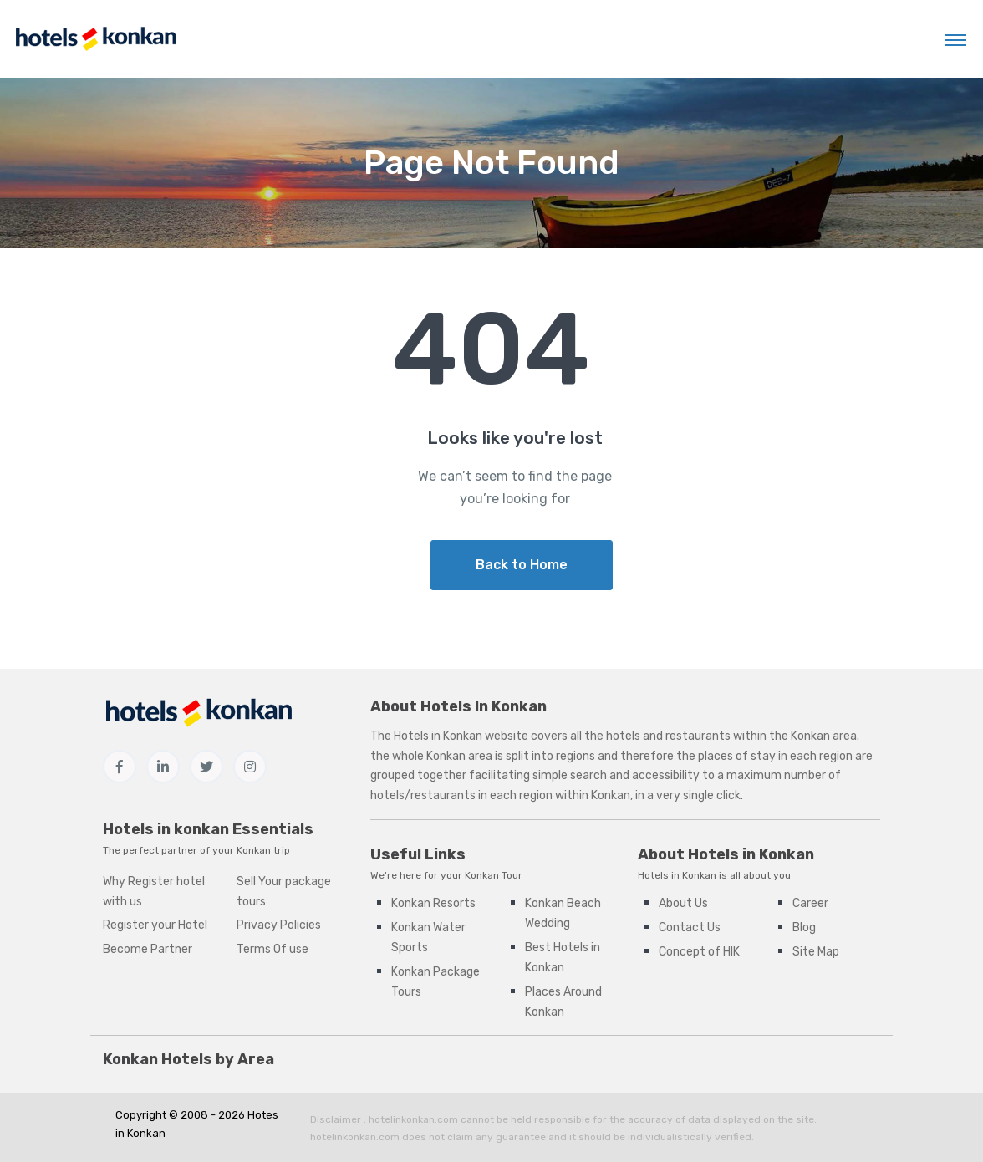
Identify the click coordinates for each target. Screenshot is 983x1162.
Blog (804, 927)
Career (810, 903)
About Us (683, 903)
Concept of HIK (699, 952)
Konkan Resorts (433, 903)
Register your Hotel (155, 925)
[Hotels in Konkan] (95, 38)
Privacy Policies (279, 925)
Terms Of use (272, 949)
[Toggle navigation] (955, 39)
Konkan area (824, 736)
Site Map (815, 952)
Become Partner (147, 949)
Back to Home (522, 565)
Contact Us (690, 927)
